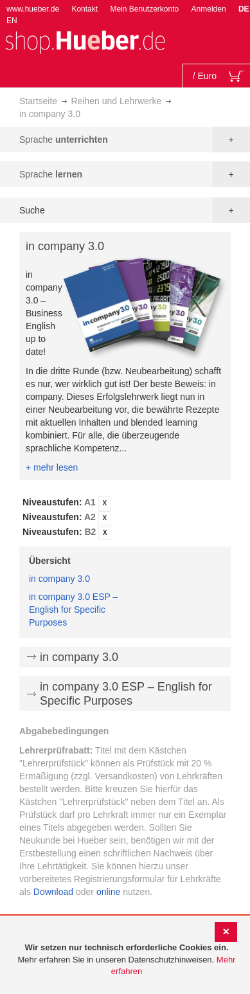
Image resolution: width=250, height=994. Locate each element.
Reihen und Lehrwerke (116, 101)
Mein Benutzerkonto (144, 9)
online (108, 892)
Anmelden (209, 9)
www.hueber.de (32, 9)
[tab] (125, 518)
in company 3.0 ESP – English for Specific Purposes (73, 610)
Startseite (38, 101)
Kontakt (84, 9)
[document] (126, 960)
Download (53, 892)
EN (11, 20)
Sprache (63, 139)
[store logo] (84, 40)
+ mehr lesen (52, 467)
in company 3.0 (59, 579)
